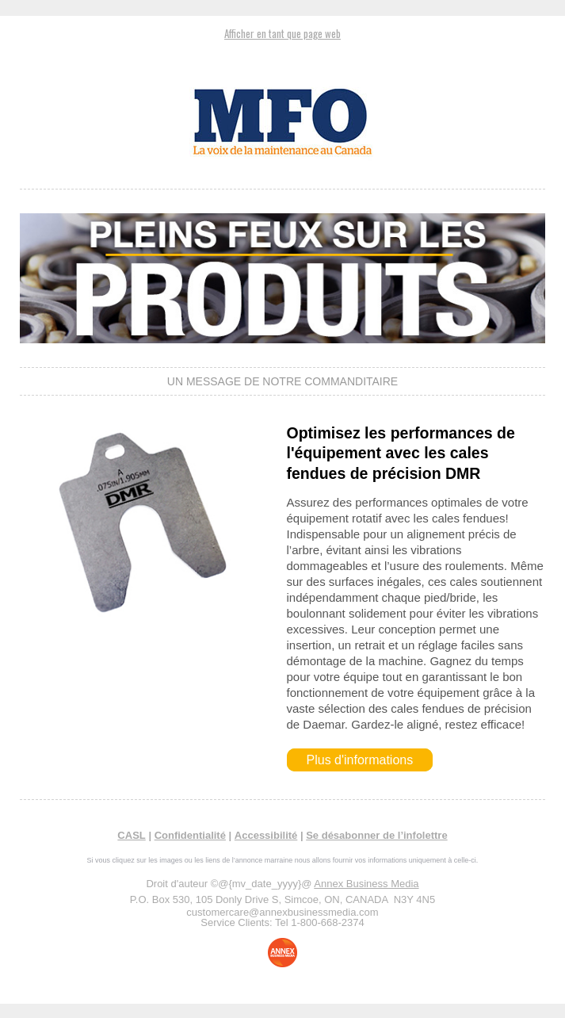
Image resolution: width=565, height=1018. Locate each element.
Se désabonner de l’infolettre (376, 835)
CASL (131, 835)
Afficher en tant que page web (282, 33)
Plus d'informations (360, 760)
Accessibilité (266, 835)
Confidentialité (190, 835)
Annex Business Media (366, 884)
